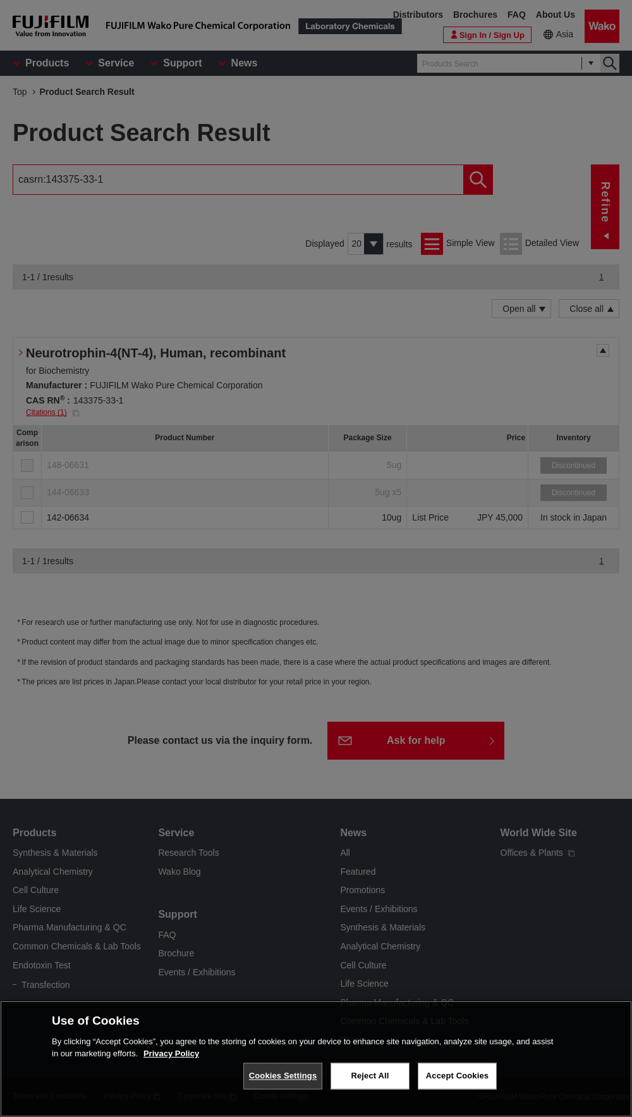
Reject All (370, 1075)
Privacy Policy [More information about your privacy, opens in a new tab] (171, 1053)
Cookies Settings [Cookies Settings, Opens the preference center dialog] (283, 1075)
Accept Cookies (457, 1075)
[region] (316, 1059)
